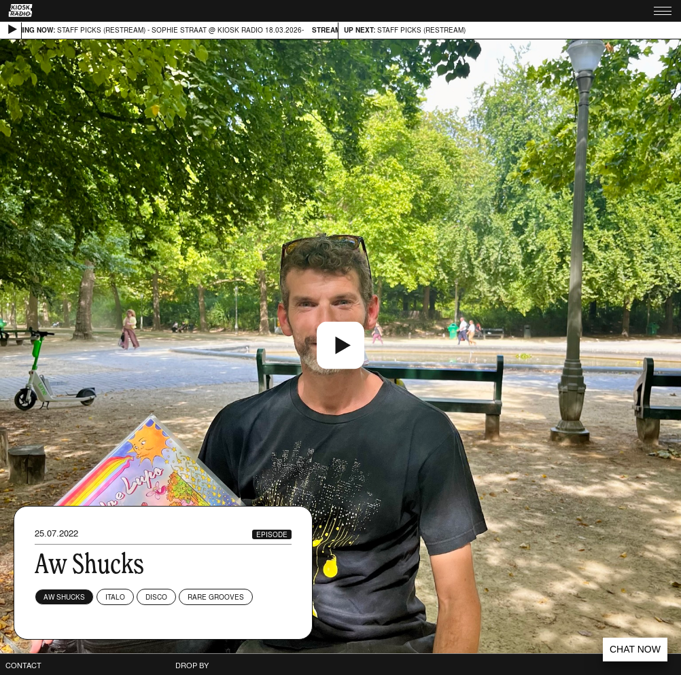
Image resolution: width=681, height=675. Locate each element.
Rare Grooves (216, 597)
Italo (115, 597)
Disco (156, 597)
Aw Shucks (64, 597)
